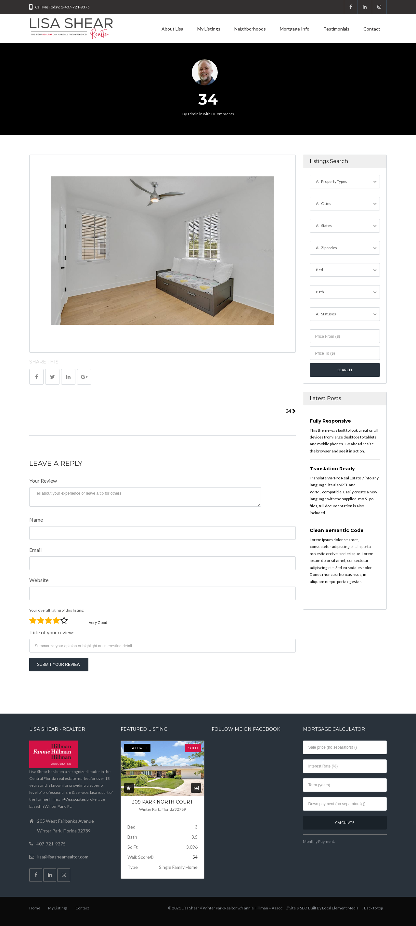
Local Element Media (340, 908)
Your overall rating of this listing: (56, 610)
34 (290, 411)
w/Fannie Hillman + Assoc (260, 908)
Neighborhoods (250, 29)
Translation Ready (332, 469)
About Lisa (172, 29)
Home (34, 908)
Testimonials (336, 29)
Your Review (43, 480)
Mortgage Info (294, 29)
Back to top (373, 908)
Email (35, 550)
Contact (371, 29)
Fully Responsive (330, 421)
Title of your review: (51, 632)
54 (195, 857)
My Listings (208, 29)
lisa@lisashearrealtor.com (62, 856)
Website (38, 580)
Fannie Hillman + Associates (61, 799)
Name (36, 519)
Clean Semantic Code (337, 530)
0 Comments (222, 113)
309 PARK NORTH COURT (162, 802)
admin (193, 113)
